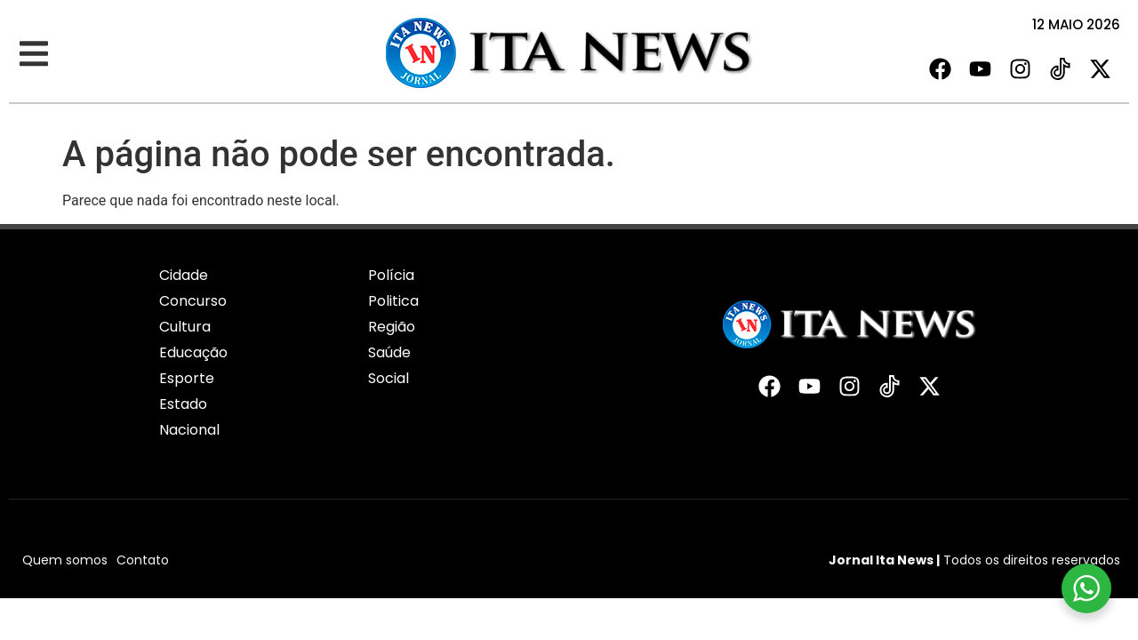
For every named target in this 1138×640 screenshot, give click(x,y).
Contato (142, 560)
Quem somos (65, 560)
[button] (33, 53)
